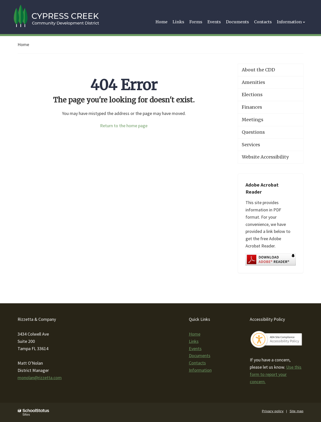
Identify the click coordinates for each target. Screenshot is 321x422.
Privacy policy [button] (272, 411)
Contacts (197, 363)
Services (251, 145)
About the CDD (258, 70)
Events (195, 348)
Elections (252, 94)
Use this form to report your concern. (275, 374)
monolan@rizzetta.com (40, 377)
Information (200, 370)
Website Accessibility (265, 157)
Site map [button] (296, 411)
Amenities (253, 82)
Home (23, 44)
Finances (252, 107)
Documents (199, 355)
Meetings (252, 119)
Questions (253, 132)
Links (194, 341)
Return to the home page (123, 125)
